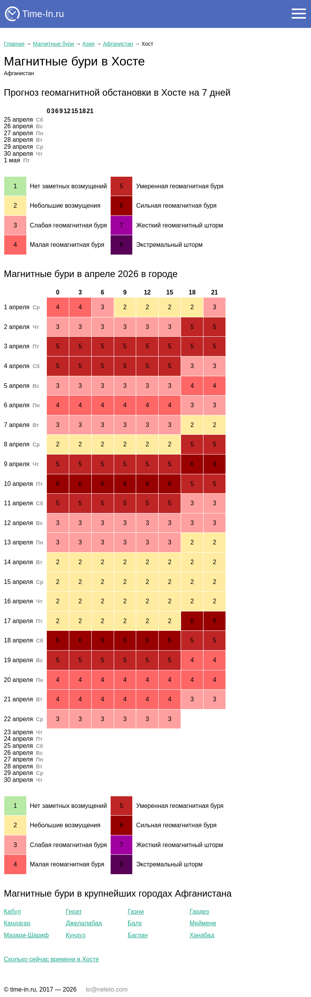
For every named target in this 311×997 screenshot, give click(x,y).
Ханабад (202, 935)
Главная (14, 44)
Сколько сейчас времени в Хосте (51, 959)
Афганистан (118, 44)
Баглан (138, 935)
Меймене (203, 923)
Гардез (199, 911)
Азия (88, 44)
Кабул (12, 911)
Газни (136, 911)
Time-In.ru (43, 14)
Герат (74, 911)
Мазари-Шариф (26, 935)
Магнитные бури (53, 44)
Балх (135, 923)
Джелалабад (84, 923)
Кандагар (17, 923)
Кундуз (75, 935)
